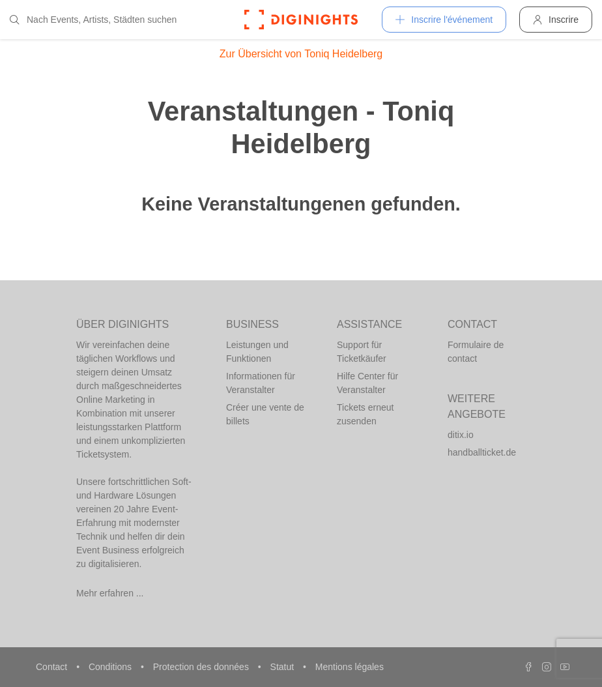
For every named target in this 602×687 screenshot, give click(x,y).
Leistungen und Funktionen (257, 352)
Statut (283, 667)
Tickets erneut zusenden (365, 414)
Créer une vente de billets (265, 414)
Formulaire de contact (476, 352)
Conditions (111, 667)
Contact (53, 667)
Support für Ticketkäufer (361, 352)
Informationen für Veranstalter (260, 383)
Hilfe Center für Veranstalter (367, 383)
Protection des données (202, 667)
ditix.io (461, 435)
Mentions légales (349, 667)
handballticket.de (482, 452)
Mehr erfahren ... (110, 593)
